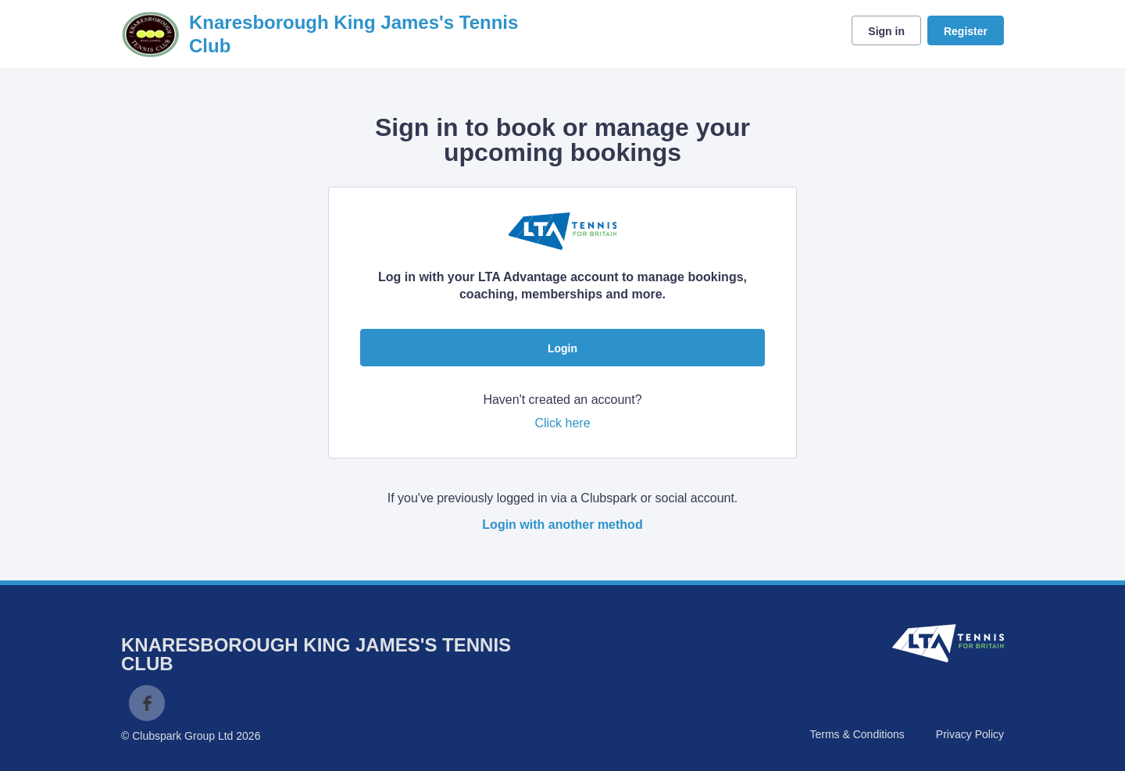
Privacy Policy (970, 734)
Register (966, 31)
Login (562, 348)
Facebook (147, 703)
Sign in (886, 31)
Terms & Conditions (856, 734)
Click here (562, 423)
